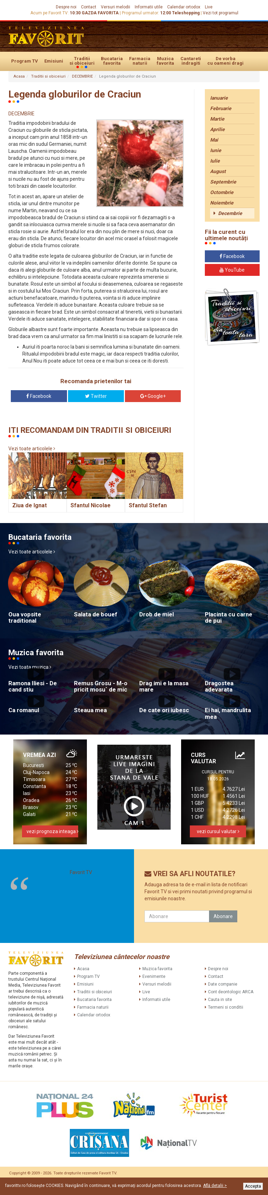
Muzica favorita (165, 61)
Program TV (24, 61)
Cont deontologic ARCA (230, 991)
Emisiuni (53, 61)
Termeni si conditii (225, 1007)
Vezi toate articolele (31, 448)
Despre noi (66, 7)
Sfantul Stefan (148, 505)
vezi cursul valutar (218, 831)
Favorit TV (81, 872)
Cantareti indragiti (190, 61)
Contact (88, 7)
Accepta (253, 1186)
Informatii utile (149, 7)
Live (209, 7)
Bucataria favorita (112, 61)
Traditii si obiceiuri (82, 61)
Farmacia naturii (139, 61)
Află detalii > (215, 1185)
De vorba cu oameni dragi (225, 61)
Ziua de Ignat (29, 505)
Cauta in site (220, 999)
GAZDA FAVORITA (100, 12)
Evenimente (153, 976)
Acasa (19, 76)
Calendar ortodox (183, 7)
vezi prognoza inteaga (52, 831)
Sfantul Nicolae (90, 505)
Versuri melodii (115, 7)
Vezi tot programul (220, 12)
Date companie (222, 984)
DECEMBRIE (82, 76)
